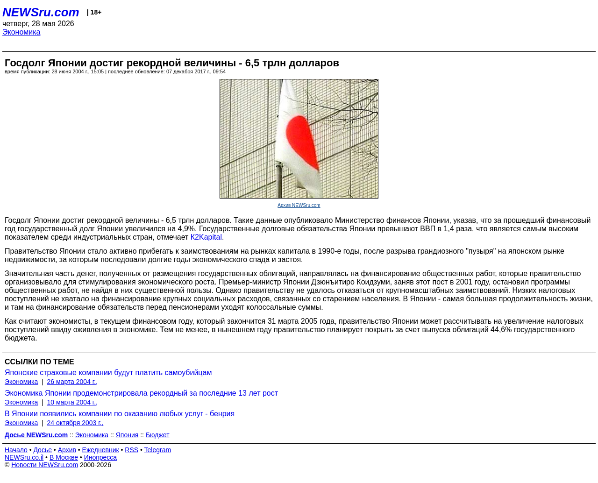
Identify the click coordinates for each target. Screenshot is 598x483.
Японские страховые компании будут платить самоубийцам (108, 372)
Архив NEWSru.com (299, 205)
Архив (67, 450)
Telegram (157, 450)
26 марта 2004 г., (72, 381)
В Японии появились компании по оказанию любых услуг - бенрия (120, 414)
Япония (127, 435)
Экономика (21, 32)
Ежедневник (100, 450)
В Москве (64, 457)
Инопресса (100, 457)
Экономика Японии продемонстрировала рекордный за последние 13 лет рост (141, 393)
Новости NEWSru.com (44, 465)
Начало (16, 450)
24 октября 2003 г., (75, 422)
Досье (42, 450)
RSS (131, 450)
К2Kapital (206, 237)
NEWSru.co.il (24, 457)
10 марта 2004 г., (72, 402)
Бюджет (158, 435)
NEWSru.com (40, 12)
